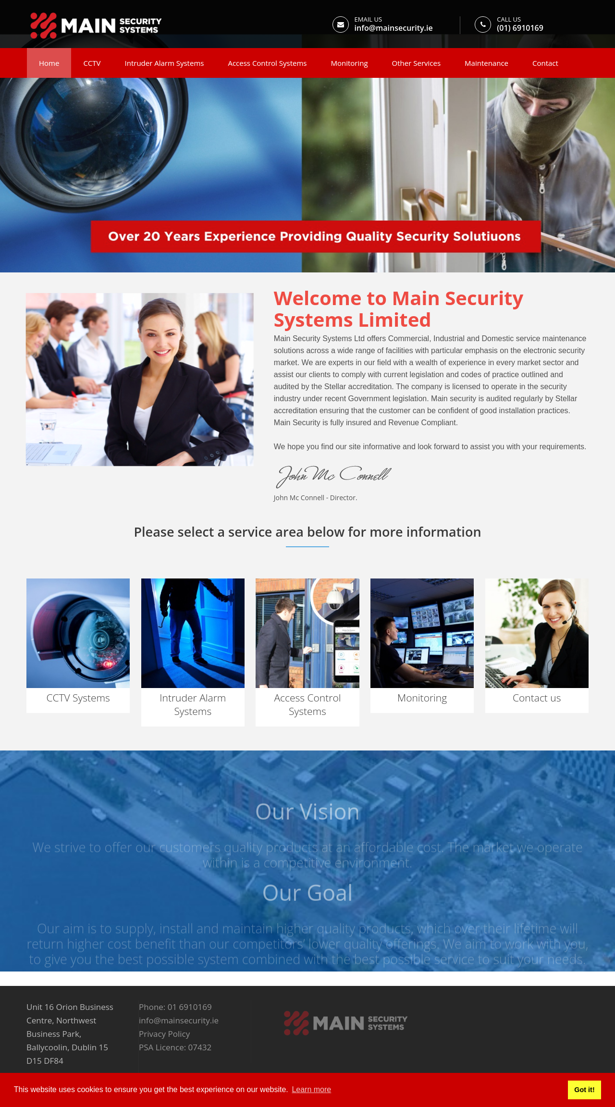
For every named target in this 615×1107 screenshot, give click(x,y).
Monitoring (349, 63)
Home (49, 63)
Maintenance (486, 63)
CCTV (91, 63)
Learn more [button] (311, 1089)
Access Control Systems (267, 63)
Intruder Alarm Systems (164, 63)
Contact (545, 63)
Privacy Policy (164, 1033)
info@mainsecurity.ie (394, 28)
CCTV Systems (78, 697)
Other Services (416, 63)
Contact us (537, 697)
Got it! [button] (584, 1090)
